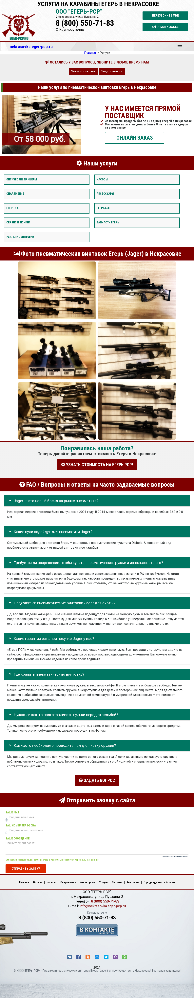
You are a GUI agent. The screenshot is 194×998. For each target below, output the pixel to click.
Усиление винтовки (20, 236)
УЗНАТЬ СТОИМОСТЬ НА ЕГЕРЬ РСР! (97, 464)
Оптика (37, 880)
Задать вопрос (112, 71)
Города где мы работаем (159, 880)
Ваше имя (12, 810)
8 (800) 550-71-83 (85, 23)
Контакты (132, 880)
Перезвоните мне (165, 15)
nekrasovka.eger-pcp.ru (31, 46)
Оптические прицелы (21, 179)
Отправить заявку (25, 867)
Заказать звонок (83, 71)
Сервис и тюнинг (18, 222)
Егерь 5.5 (12, 208)
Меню (180, 45)
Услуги (103, 880)
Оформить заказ (165, 27)
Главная (24, 880)
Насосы (102, 179)
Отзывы (117, 880)
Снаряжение (15, 193)
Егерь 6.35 (103, 208)
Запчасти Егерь (108, 222)
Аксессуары (105, 193)
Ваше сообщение (18, 836)
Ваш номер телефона (21, 823)
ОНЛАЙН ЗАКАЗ (134, 137)
